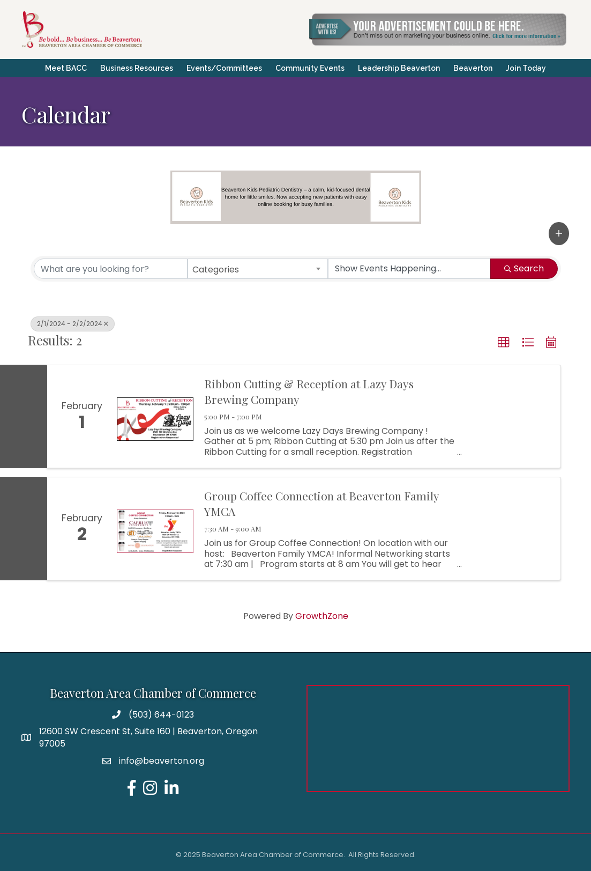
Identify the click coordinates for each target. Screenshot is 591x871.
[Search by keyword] (111, 269)
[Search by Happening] (409, 269)
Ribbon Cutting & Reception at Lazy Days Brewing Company (309, 391)
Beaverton (472, 68)
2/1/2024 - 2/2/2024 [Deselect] (72, 323)
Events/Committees (224, 68)
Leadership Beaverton (399, 68)
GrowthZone (321, 616)
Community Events (310, 68)
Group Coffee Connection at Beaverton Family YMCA (321, 503)
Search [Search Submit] (524, 268)
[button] (559, 233)
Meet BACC (66, 68)
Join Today (526, 68)
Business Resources (136, 68)
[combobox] (258, 269)
